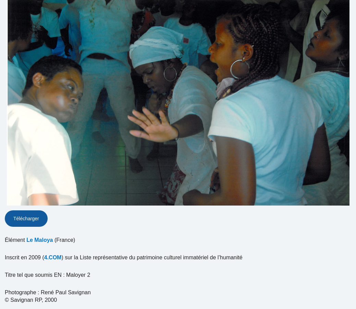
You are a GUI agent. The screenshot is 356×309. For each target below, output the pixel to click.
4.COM (53, 257)
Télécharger (26, 218)
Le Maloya (39, 240)
